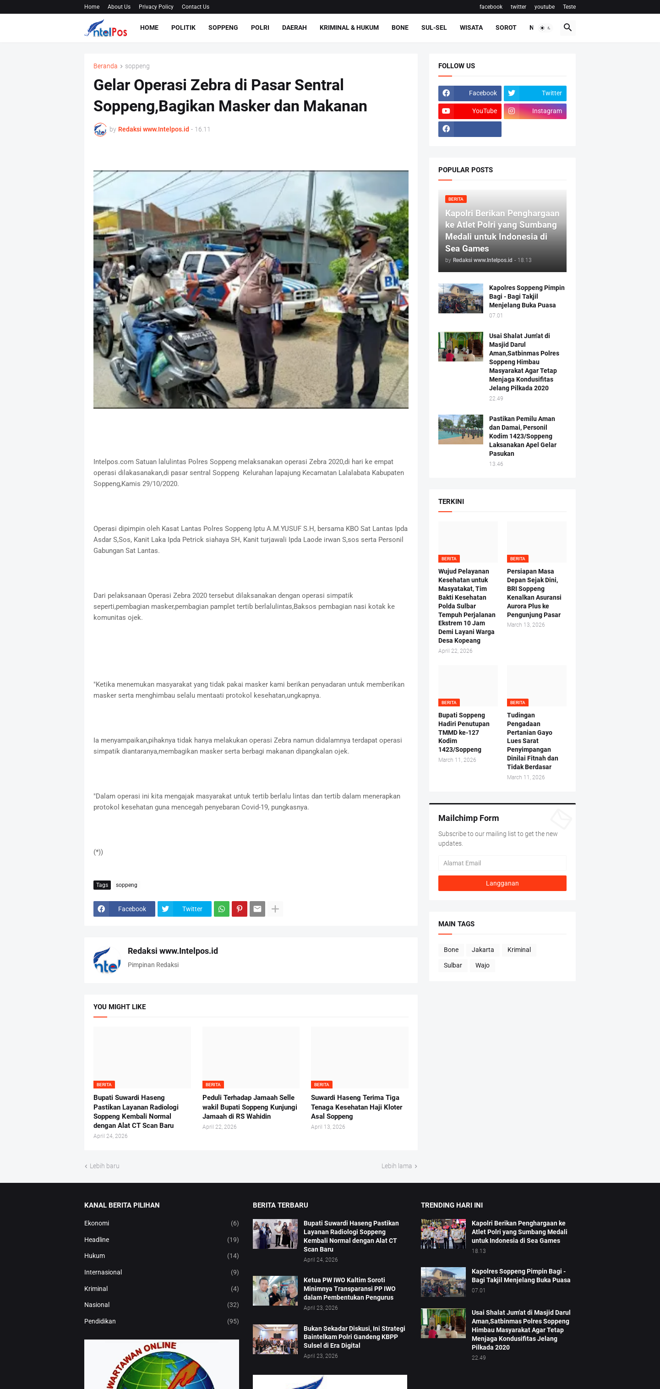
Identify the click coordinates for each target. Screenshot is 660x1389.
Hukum (161, 1256)
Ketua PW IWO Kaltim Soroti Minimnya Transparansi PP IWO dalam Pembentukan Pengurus (350, 1288)
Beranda (105, 66)
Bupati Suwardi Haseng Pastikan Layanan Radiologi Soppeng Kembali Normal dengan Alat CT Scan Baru (136, 1112)
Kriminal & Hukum (349, 27)
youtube (545, 7)
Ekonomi (161, 1223)
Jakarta (483, 949)
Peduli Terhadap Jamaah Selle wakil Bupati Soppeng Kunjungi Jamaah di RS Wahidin (249, 1107)
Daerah (294, 27)
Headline (161, 1240)
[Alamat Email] (502, 863)
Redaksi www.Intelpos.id (173, 951)
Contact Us (195, 7)
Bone (400, 27)
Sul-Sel (434, 27)
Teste (569, 7)
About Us (119, 7)
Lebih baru (105, 1166)
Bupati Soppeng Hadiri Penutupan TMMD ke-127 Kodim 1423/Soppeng (464, 732)
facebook (491, 7)
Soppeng (223, 27)
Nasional (161, 1305)
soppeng (137, 66)
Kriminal (519, 949)
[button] (545, 28)
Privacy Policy (156, 7)
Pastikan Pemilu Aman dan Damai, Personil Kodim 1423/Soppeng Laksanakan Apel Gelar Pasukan (522, 436)
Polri (260, 27)
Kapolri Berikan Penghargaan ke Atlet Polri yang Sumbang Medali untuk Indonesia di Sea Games (519, 1231)
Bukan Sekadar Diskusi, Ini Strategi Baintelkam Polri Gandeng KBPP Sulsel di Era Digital (354, 1337)
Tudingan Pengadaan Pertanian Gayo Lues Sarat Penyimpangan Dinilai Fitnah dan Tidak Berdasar (532, 741)
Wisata (471, 27)
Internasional (161, 1272)
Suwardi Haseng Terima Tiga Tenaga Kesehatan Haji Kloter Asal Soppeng (356, 1107)
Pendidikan (161, 1321)
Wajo (482, 965)
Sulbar (453, 965)
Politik (183, 27)
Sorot (506, 27)
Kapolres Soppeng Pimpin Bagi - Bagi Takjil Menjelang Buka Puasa (527, 296)
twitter (518, 7)
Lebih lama (397, 1166)
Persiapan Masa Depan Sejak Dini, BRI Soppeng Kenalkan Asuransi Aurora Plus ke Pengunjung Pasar (534, 593)
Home (91, 7)
